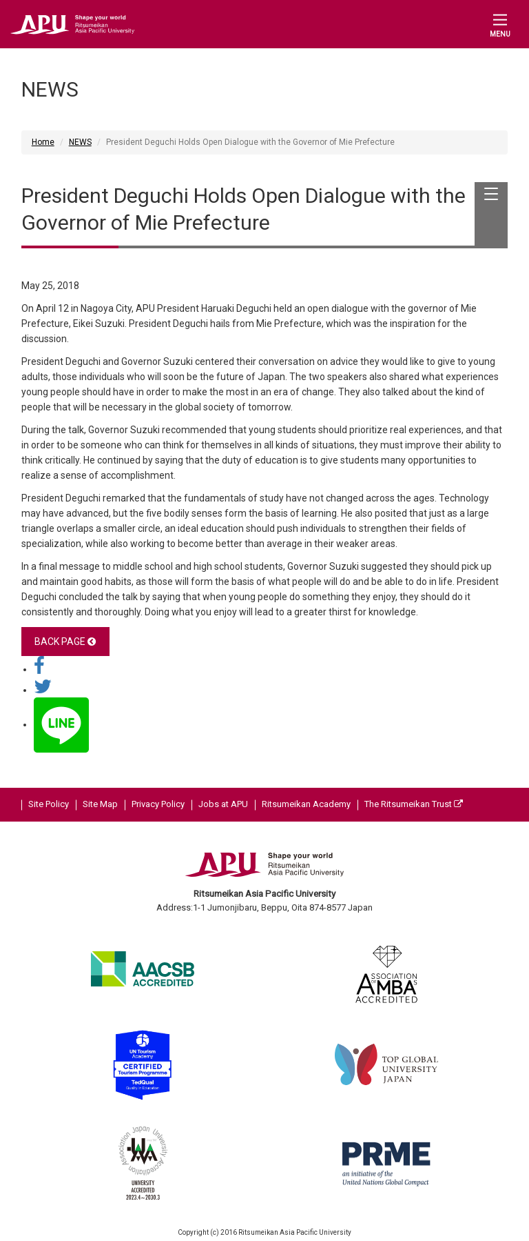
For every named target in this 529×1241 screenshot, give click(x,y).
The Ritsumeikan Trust (413, 804)
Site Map (100, 804)
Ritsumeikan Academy (306, 804)
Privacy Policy (158, 804)
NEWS (80, 142)
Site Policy (48, 804)
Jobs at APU (223, 804)
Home (43, 142)
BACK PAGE (65, 641)
